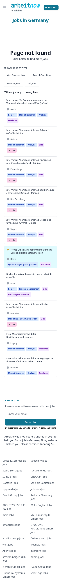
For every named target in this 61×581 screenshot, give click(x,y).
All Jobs (32, 83)
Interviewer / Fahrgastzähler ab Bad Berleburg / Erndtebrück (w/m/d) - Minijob (30, 191)
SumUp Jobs (9, 476)
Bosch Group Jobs (12, 495)
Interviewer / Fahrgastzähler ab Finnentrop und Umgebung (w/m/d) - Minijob (28, 161)
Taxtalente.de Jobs (41, 470)
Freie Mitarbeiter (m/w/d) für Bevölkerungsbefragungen (21, 335)
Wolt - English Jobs (41, 505)
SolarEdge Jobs (39, 573)
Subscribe (30, 422)
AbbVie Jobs (9, 550)
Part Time (45, 264)
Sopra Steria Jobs (12, 470)
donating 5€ (47, 444)
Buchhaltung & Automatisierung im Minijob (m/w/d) (29, 276)
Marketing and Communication (22, 318)
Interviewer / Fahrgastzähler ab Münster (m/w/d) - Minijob (27, 306)
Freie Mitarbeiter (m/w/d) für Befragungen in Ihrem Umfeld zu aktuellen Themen (29, 360)
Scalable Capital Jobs (42, 483)
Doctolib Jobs (10, 483)
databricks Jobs (11, 525)
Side (41, 144)
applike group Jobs (13, 538)
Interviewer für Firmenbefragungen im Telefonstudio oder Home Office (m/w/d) (27, 102)
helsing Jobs (38, 557)
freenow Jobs (38, 544)
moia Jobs (8, 515)
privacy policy (40, 428)
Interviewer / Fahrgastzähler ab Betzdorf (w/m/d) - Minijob (27, 132)
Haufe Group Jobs (41, 567)
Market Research (27, 115)
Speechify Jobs (39, 460)
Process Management (29, 289)
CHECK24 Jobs (39, 476)
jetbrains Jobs (38, 489)
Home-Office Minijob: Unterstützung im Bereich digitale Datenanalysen (31, 251)
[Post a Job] (51, 7)
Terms (53, 428)
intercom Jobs (39, 550)
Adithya (18, 10)
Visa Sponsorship (16, 75)
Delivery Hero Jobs (41, 538)
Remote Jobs (13, 83)
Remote (12, 115)
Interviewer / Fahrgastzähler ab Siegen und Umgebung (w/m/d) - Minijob (28, 221)
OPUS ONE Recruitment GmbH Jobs (42, 528)
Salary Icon (9, 150)
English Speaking (42, 75)
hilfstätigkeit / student (19, 294)
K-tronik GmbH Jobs (13, 567)
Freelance (12, 120)
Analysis (42, 115)
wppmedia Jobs (11, 489)
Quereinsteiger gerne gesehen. (22, 264)
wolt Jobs (7, 544)
